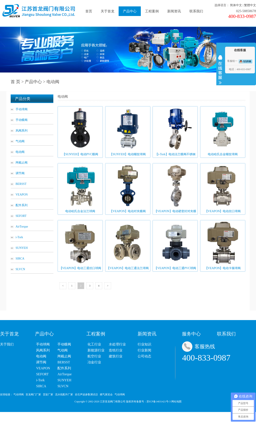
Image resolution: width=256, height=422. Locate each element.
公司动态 (144, 356)
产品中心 (130, 11)
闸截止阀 (64, 356)
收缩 (220, 69)
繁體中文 (250, 5)
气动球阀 (18, 394)
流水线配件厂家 (64, 394)
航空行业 (94, 356)
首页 (88, 11)
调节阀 (41, 362)
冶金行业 (94, 362)
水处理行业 (117, 344)
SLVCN (62, 386)
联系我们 (196, 11)
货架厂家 (48, 394)
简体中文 (236, 5)
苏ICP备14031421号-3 (159, 401)
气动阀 (62, 350)
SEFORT (42, 374)
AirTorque (64, 374)
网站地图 (176, 401)
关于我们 (7, 344)
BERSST (63, 362)
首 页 (15, 81)
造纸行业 (115, 350)
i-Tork (40, 380)
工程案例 (152, 11)
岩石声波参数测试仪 (86, 394)
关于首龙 (107, 11)
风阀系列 (43, 350)
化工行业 (94, 344)
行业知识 (144, 344)
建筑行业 (115, 356)
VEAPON (43, 368)
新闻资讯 (174, 11)
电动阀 (41, 356)
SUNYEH (64, 380)
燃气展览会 (106, 394)
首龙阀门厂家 (33, 394)
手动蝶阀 (64, 344)
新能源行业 (96, 350)
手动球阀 (43, 344)
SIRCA (41, 386)
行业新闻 (144, 350)
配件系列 (64, 368)
